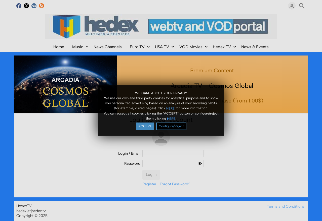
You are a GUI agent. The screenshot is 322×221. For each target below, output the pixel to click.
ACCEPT (145, 126)
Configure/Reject (171, 126)
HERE (170, 108)
